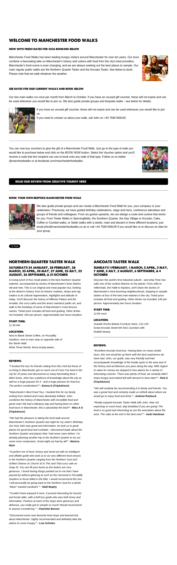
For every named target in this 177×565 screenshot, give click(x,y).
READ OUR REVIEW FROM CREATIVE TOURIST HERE (50, 181)
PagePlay (94, 557)
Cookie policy (111, 557)
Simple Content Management (66, 557)
